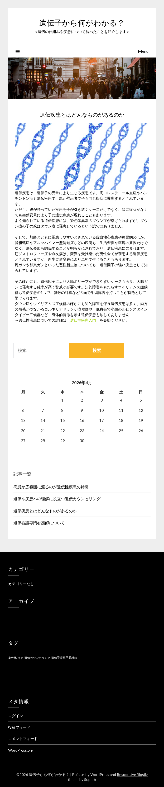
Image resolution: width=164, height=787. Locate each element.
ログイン (15, 715)
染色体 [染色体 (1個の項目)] (12, 657)
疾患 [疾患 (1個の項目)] (20, 657)
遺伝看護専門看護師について (39, 522)
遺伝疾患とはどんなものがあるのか (45, 510)
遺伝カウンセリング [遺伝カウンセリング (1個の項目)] (37, 657)
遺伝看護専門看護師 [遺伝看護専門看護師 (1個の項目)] (64, 657)
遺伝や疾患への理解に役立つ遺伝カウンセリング (56, 498)
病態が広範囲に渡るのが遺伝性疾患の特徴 (51, 486)
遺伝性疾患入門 (83, 320)
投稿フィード (19, 727)
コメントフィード (23, 738)
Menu (143, 51)
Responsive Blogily (132, 774)
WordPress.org (20, 750)
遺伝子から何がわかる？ (82, 23)
